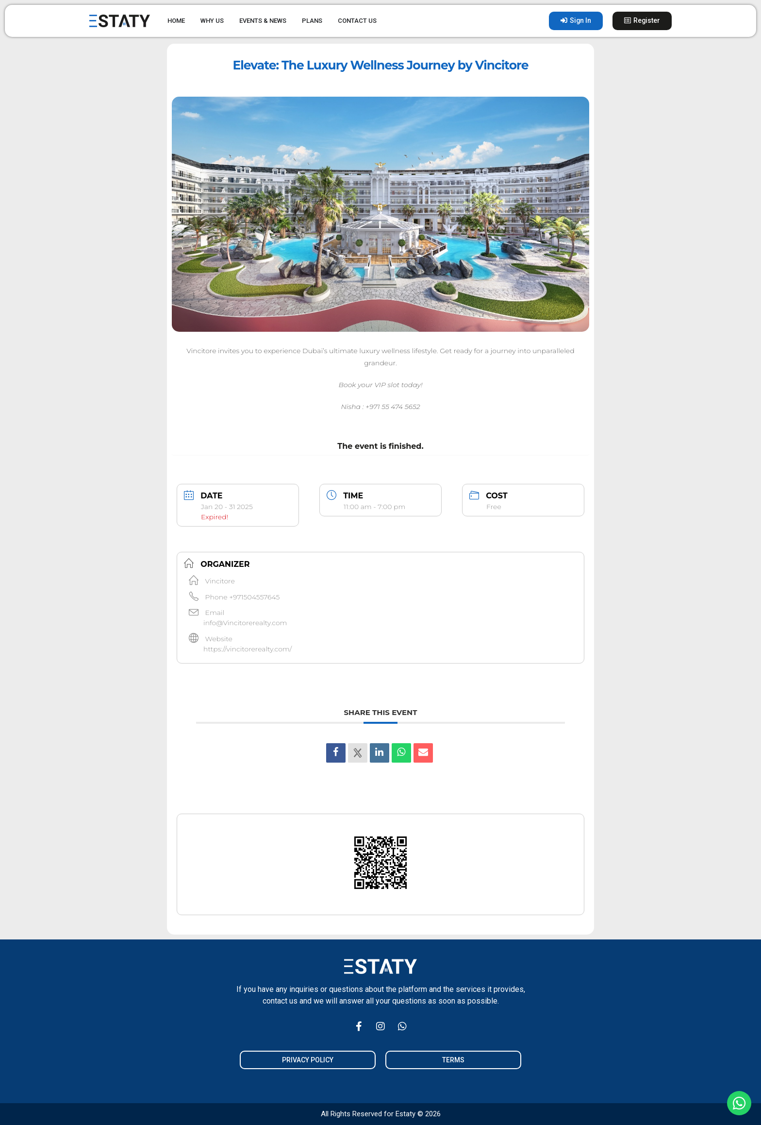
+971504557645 (254, 597)
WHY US (212, 20)
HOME (176, 20)
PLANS (312, 20)
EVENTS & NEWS (262, 20)
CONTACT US (357, 20)
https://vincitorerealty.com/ (247, 649)
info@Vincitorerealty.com (245, 622)
